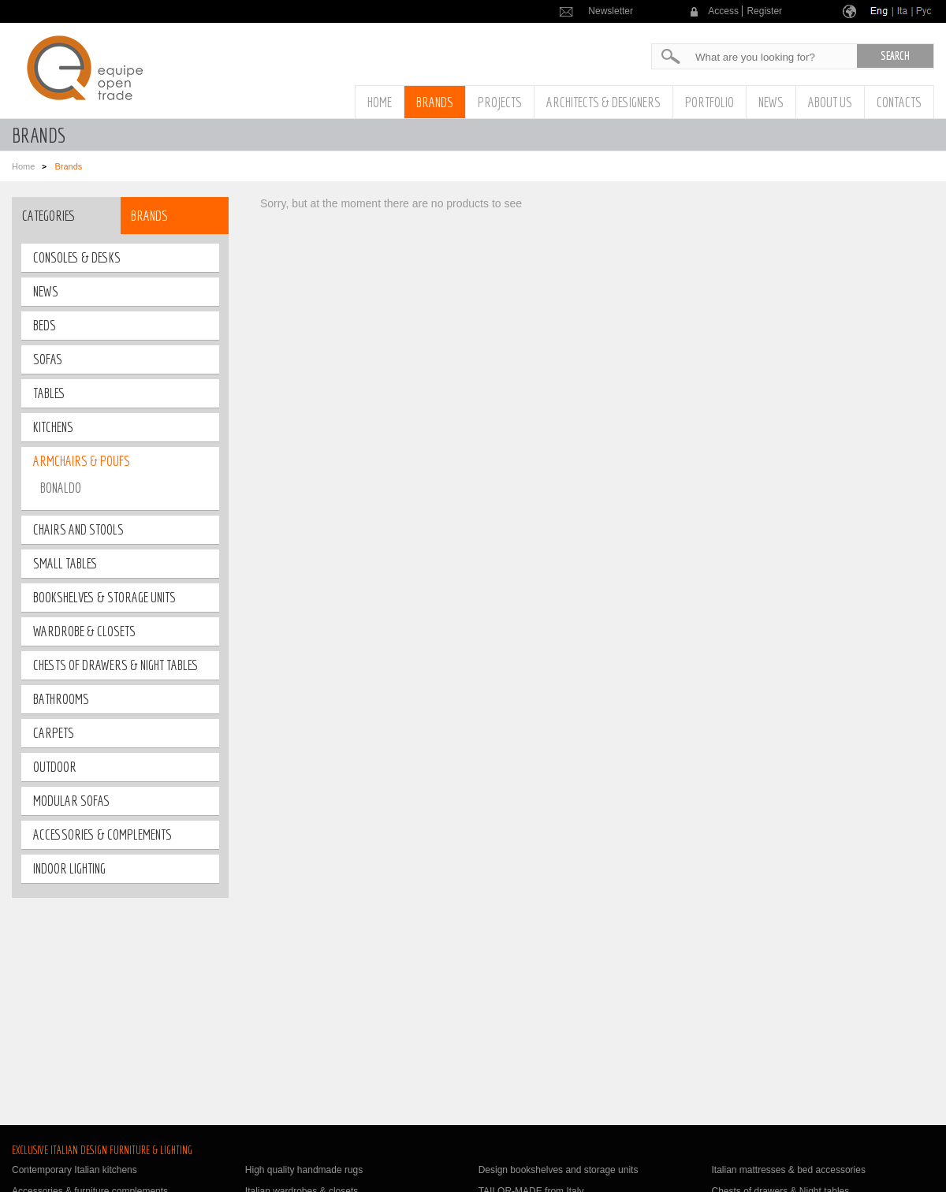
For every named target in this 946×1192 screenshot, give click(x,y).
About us (830, 102)
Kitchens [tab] (53, 427)
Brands (434, 102)
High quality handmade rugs (304, 1169)
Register (764, 11)
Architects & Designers (603, 102)
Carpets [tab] (53, 733)
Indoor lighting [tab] (69, 868)
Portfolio (709, 102)
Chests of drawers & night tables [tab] (116, 665)
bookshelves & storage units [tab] (104, 597)
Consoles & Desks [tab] (77, 257)
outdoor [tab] (54, 766)
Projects (500, 102)
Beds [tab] (44, 325)
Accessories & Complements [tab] (102, 834)
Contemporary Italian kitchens (74, 1169)
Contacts (899, 102)
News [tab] (45, 291)
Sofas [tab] (47, 359)
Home (379, 102)
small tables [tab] (65, 563)
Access (723, 11)
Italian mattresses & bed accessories (788, 1169)
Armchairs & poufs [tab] (81, 461)
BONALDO (60, 487)
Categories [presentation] (49, 215)
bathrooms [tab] (61, 699)
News (771, 102)
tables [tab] (49, 393)
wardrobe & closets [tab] (84, 631)
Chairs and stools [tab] (78, 529)
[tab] (66, 215)
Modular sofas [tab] (71, 800)
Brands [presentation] (149, 215)
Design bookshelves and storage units (559, 1169)
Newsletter (610, 11)
